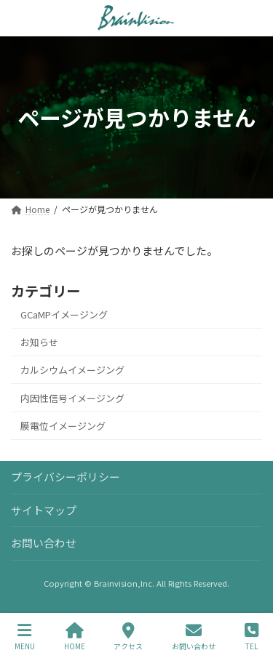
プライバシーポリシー (65, 476)
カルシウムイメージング (72, 370)
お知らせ (39, 342)
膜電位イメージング (63, 426)
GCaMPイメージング (64, 314)
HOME (74, 636)
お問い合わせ (43, 543)
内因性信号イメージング (72, 397)
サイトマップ (43, 510)
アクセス (128, 636)
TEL (251, 636)
